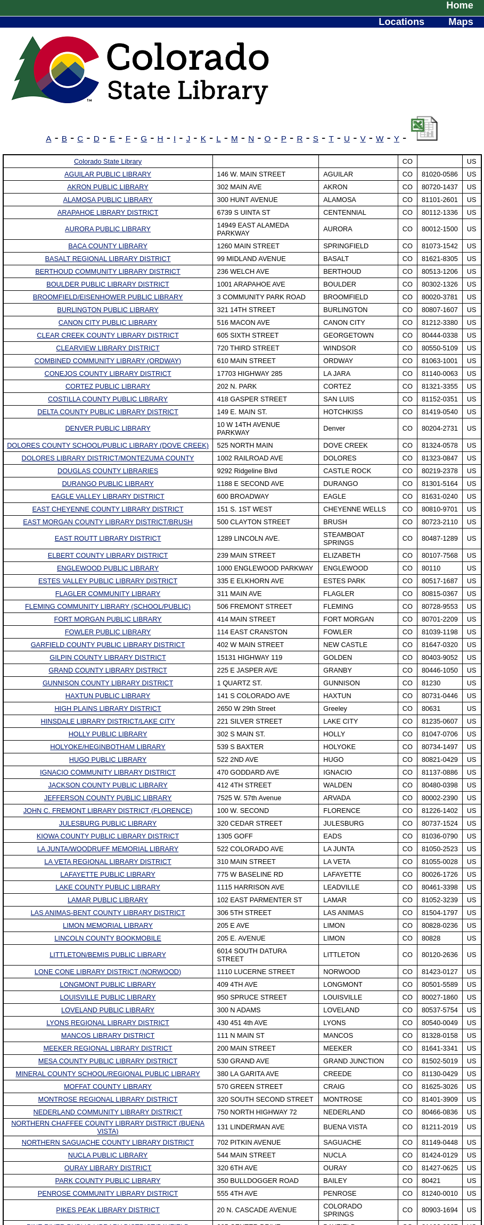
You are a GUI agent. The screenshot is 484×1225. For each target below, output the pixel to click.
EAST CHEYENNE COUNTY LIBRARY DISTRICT (108, 509)
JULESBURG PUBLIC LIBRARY (108, 823)
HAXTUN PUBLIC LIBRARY (108, 696)
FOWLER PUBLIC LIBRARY (108, 632)
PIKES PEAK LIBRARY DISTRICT (108, 1210)
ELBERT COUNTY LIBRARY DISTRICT (108, 555)
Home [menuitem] (459, 5)
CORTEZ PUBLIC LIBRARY (107, 386)
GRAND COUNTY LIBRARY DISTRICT (107, 670)
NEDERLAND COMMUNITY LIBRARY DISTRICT (108, 1112)
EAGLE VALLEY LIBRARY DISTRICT (108, 496)
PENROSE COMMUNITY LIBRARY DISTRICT (108, 1193)
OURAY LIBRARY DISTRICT (108, 1168)
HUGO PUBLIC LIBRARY (107, 759)
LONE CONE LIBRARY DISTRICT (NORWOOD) (108, 972)
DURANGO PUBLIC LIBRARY (107, 484)
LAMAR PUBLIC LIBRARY (108, 900)
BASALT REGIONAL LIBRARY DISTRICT (108, 259)
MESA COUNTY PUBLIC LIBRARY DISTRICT (108, 1061)
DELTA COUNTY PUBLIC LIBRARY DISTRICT (107, 412)
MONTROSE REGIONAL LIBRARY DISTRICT (108, 1099)
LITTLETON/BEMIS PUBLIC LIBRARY (108, 955)
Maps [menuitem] (460, 21)
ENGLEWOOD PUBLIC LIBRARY (108, 568)
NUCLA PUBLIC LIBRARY (108, 1155)
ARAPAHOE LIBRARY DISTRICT (108, 212)
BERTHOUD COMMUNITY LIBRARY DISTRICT (108, 271)
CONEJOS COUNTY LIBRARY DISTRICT (107, 373)
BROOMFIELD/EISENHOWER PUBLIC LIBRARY (108, 297)
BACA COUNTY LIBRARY (107, 246)
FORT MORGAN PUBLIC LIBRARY (107, 619)
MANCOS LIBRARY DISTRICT (108, 1035)
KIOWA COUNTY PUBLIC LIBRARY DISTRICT (108, 836)
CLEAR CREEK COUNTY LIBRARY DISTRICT (107, 335)
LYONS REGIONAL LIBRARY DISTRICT (107, 1023)
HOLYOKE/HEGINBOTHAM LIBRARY (108, 747)
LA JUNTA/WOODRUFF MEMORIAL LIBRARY (107, 849)
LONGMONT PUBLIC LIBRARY (107, 984)
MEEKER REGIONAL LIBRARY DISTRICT (107, 1048)
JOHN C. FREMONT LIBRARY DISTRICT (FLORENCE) (108, 811)
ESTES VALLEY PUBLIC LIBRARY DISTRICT (107, 581)
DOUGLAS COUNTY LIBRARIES (108, 471)
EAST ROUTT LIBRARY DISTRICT (108, 538)
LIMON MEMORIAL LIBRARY (108, 925)
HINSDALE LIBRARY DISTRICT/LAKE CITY (108, 721)
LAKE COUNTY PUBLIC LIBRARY (107, 887)
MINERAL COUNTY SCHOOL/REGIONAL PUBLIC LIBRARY (107, 1074)
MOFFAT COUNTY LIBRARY (108, 1086)
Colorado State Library (108, 161)
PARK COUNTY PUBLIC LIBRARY (108, 1181)
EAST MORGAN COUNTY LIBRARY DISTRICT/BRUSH (108, 522)
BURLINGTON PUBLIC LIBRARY (107, 310)
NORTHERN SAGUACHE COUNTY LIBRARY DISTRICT (108, 1142)
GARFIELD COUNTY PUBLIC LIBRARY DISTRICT (108, 645)
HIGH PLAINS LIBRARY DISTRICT (107, 708)
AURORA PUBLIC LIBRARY (108, 229)
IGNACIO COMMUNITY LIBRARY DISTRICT (108, 772)
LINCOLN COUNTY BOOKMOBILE (107, 938)
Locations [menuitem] (401, 21)
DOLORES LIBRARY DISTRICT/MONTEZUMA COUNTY (108, 458)
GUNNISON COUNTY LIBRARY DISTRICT (108, 683)
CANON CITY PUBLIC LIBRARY (108, 322)
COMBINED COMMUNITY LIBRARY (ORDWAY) (108, 361)
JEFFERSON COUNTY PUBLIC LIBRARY (108, 798)
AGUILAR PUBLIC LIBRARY (107, 174)
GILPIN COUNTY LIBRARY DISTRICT (108, 657)
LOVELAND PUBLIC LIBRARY (107, 1010)
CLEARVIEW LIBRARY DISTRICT (107, 348)
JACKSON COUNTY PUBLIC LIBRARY (107, 785)
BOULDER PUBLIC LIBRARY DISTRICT (107, 284)
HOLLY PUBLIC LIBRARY (108, 734)
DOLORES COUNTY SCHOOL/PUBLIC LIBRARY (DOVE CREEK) (108, 445)
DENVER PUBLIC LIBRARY (107, 428)
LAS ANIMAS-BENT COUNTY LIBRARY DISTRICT (107, 913)
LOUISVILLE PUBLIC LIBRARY (108, 997)
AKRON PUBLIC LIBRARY (107, 187)
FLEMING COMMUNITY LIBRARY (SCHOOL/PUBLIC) (108, 606)
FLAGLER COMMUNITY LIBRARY (107, 594)
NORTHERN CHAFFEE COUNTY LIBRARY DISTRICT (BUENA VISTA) (107, 1127)
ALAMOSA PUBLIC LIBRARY (108, 200)
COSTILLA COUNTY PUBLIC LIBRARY (108, 399)
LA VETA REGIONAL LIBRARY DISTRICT (107, 862)
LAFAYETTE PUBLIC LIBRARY (107, 874)
